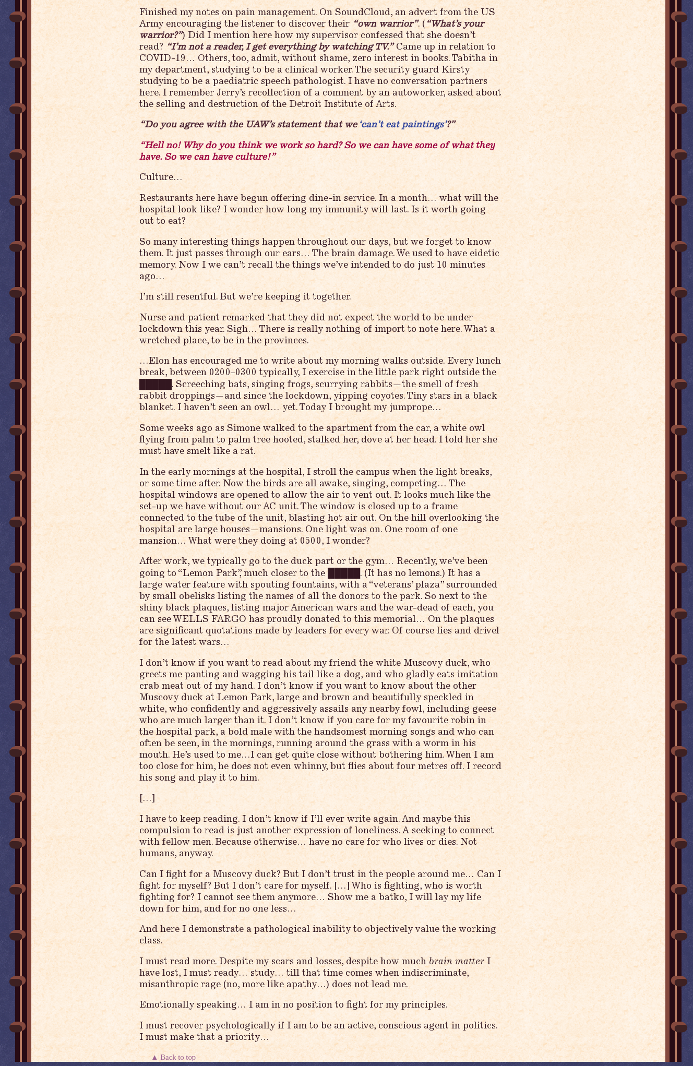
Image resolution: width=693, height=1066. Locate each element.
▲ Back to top (174, 1057)
